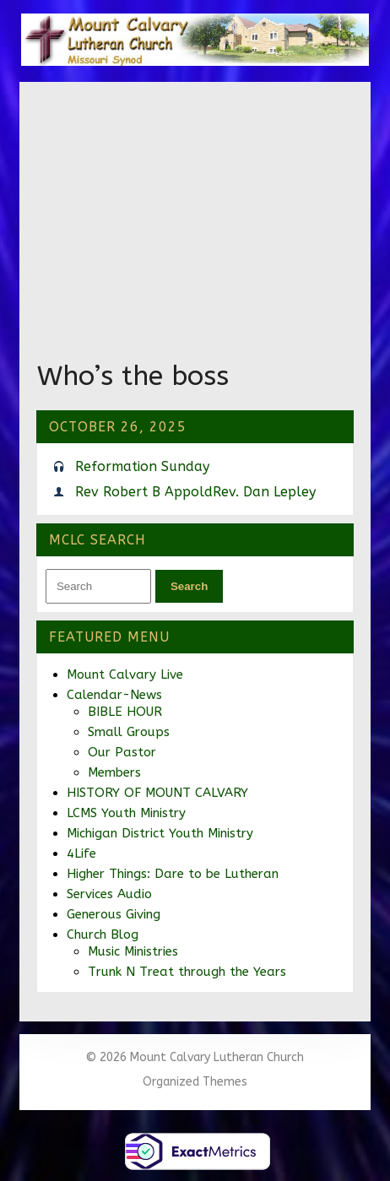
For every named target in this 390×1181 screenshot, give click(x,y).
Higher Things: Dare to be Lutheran (173, 873)
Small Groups (129, 731)
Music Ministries (133, 951)
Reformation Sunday (142, 466)
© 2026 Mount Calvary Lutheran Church (194, 1057)
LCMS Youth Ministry (126, 813)
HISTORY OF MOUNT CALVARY (157, 792)
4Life (81, 853)
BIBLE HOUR (125, 711)
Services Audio (109, 894)
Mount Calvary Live (125, 674)
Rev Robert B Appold (144, 492)
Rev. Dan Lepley (264, 492)
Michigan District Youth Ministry (160, 833)
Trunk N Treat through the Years (187, 971)
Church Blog (102, 934)
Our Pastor (122, 752)
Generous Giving (113, 914)
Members (114, 772)
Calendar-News (114, 694)
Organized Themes (195, 1082)
